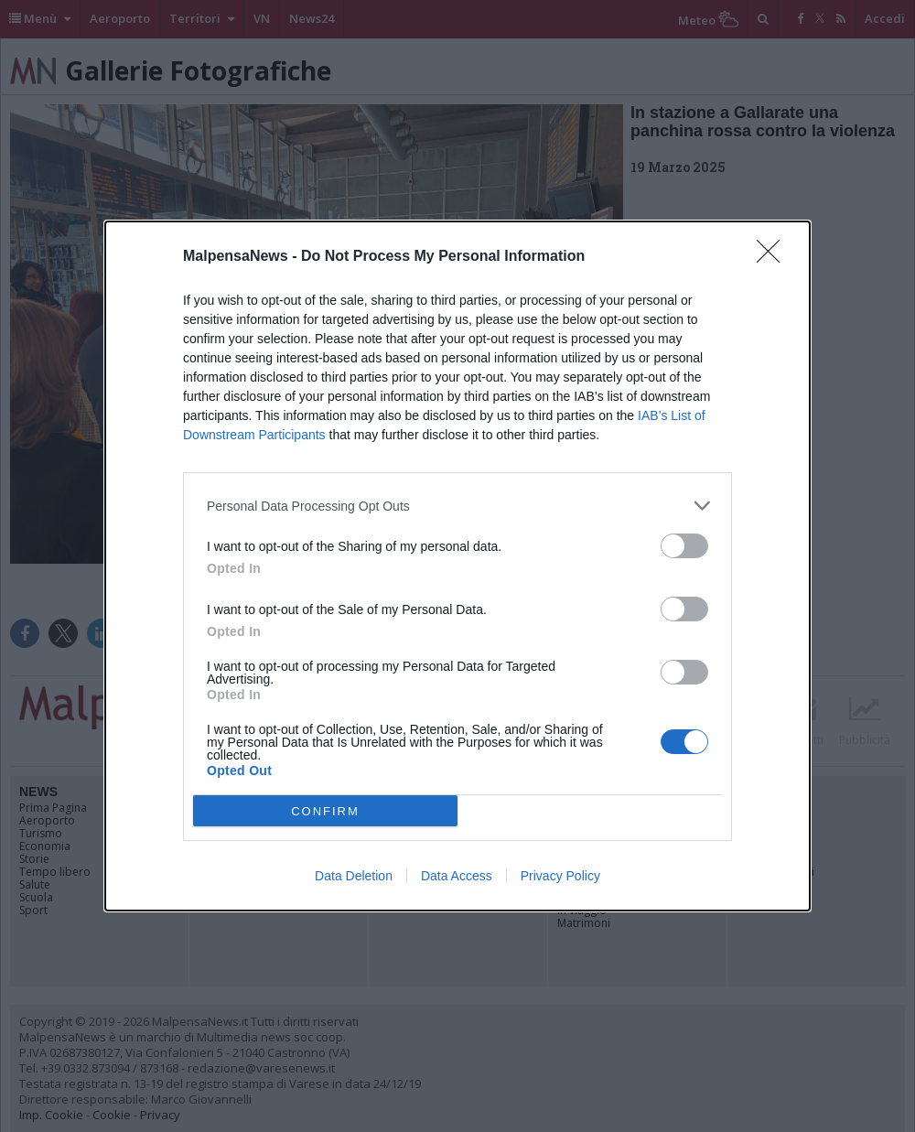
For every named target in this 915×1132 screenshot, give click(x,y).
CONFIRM (325, 811)
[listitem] (457, 505)
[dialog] (457, 566)
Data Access (456, 875)
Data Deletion (354, 875)
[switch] (684, 546)
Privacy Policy (560, 875)
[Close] (774, 257)
